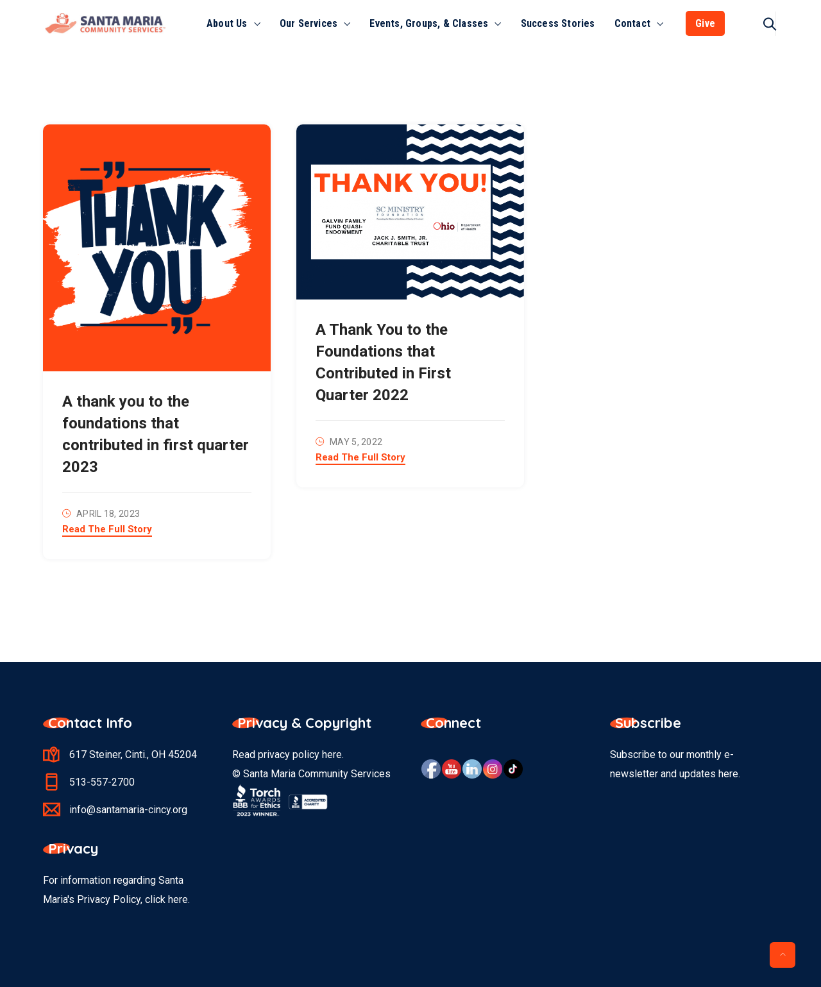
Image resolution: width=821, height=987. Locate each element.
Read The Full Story (107, 530)
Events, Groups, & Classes (428, 23)
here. (179, 899)
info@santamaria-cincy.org (128, 810)
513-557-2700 (102, 782)
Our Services (308, 23)
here (332, 754)
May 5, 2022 (356, 442)
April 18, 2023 (108, 514)
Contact (632, 23)
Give (705, 23)
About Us (227, 23)
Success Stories (558, 23)
